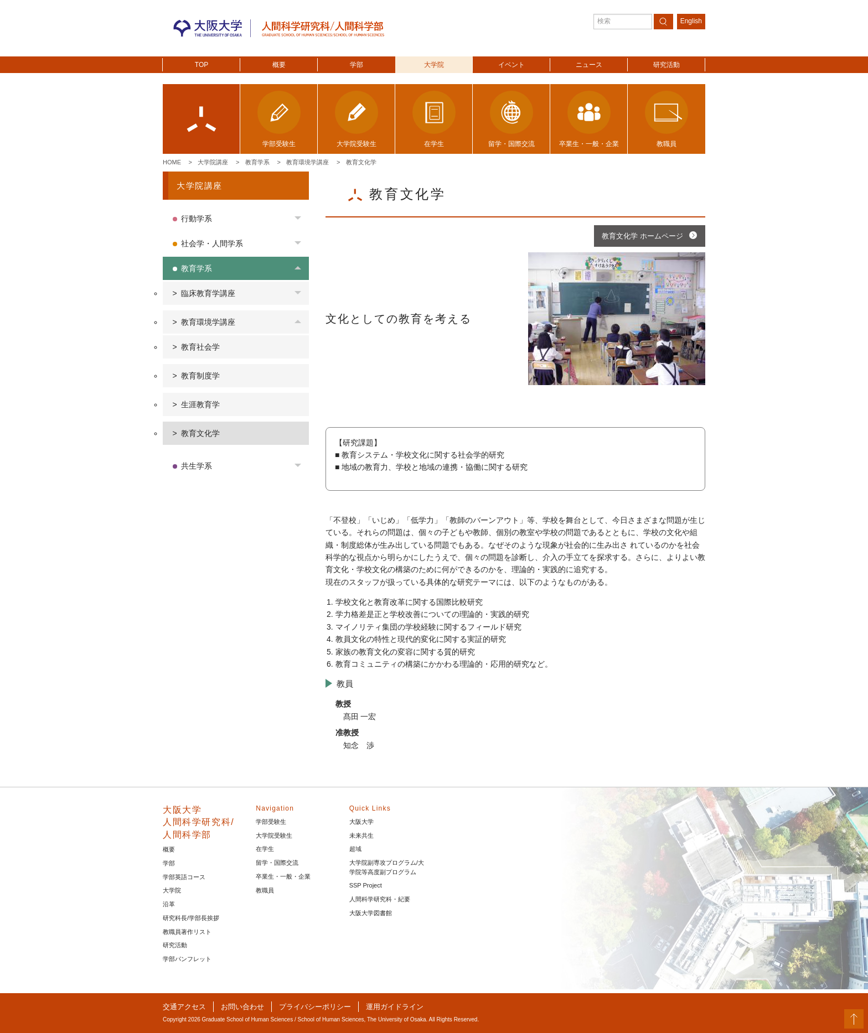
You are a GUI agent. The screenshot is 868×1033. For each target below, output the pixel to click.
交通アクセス (184, 1007)
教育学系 (257, 162)
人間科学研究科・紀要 (379, 899)
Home (172, 162)
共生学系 (196, 465)
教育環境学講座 (307, 162)
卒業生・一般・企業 (283, 876)
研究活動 (666, 65)
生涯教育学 (200, 404)
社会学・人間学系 (212, 243)
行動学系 (196, 218)
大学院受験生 (274, 835)
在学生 (265, 848)
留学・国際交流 (277, 862)
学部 (356, 65)
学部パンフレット (187, 959)
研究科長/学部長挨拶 (191, 918)
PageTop (854, 1019)
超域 (355, 848)
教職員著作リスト (187, 931)
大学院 (434, 65)
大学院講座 (213, 162)
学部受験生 (271, 821)
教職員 (265, 890)
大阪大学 (361, 821)
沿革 (169, 904)
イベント (511, 65)
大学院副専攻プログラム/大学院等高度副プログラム (386, 867)
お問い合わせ (242, 1007)
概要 (279, 65)
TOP (201, 65)
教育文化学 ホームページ (642, 236)
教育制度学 (200, 375)
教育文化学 (361, 162)
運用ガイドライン (394, 1007)
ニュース (589, 65)
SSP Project (365, 885)
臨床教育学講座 (208, 293)
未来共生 (361, 835)
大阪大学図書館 (370, 913)
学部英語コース (184, 877)
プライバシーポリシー (315, 1007)
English (691, 21)
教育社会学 (200, 346)
